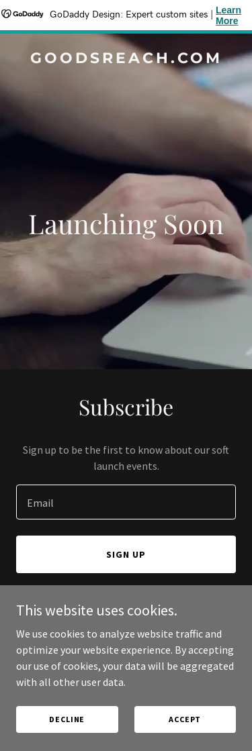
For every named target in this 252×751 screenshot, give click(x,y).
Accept (185, 719)
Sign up (126, 554)
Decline (67, 719)
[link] (126, 59)
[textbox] (126, 502)
